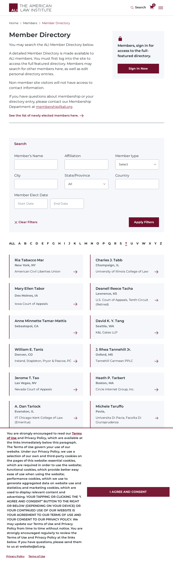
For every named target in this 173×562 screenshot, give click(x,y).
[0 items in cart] (152, 7)
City (17, 175)
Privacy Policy (15, 556)
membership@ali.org (54, 107)
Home (13, 23)
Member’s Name (28, 156)
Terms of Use (36, 556)
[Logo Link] (30, 7)
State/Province (77, 175)
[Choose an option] (137, 164)
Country (122, 175)
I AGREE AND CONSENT (128, 492)
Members (30, 23)
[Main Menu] (160, 7)
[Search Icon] (138, 7)
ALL (12, 243)
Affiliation (73, 156)
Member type (127, 156)
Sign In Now (138, 68)
